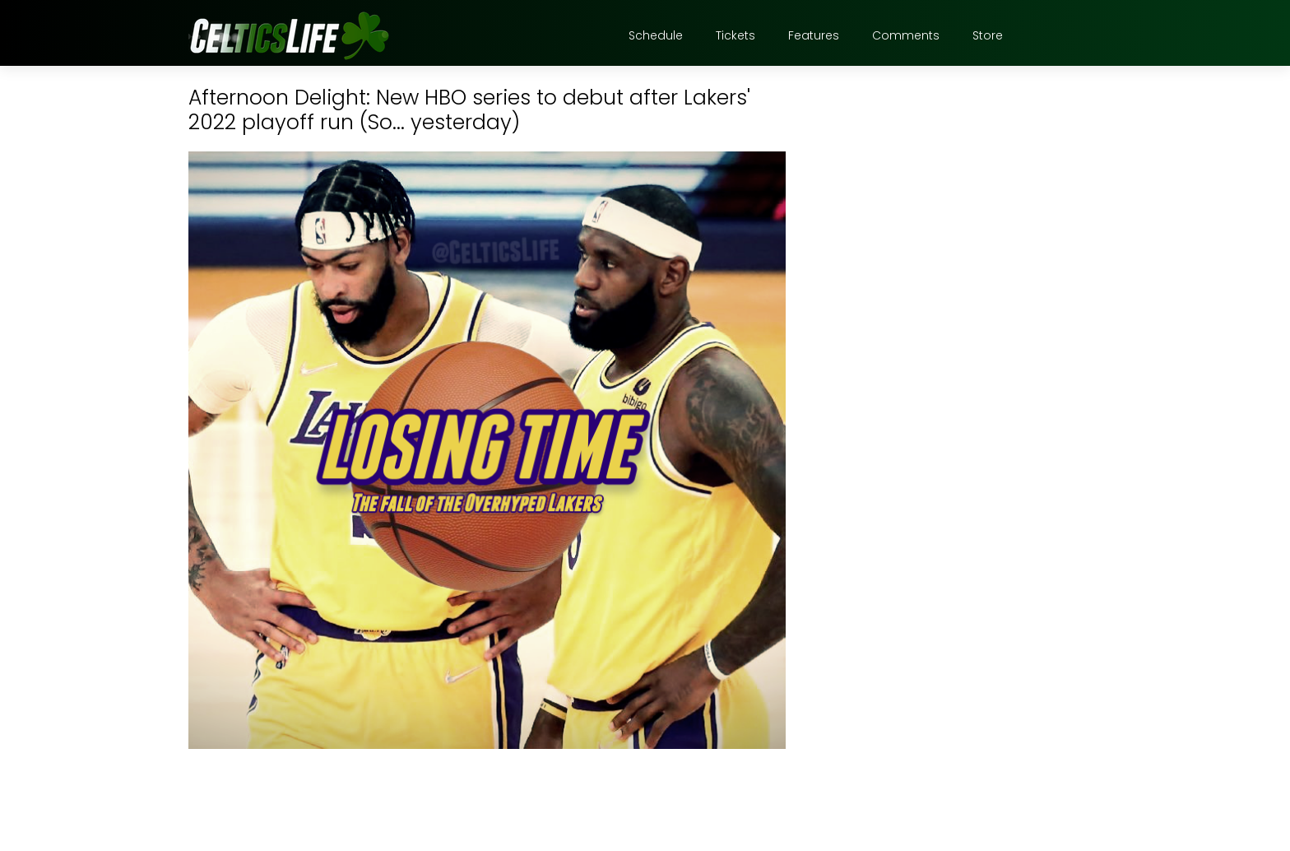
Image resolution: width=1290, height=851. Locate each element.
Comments (906, 35)
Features (813, 35)
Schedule (656, 35)
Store (987, 35)
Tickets (735, 35)
